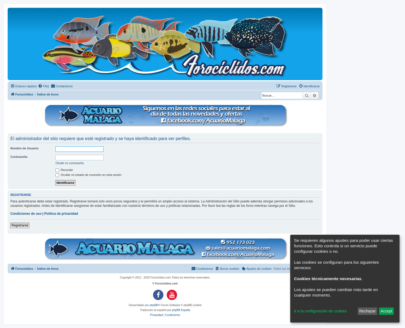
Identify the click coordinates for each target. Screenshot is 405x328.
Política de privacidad (61, 214)
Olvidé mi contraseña (69, 163)
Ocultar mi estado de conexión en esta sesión (88, 174)
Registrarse (19, 225)
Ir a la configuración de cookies (320, 311)
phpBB (154, 305)
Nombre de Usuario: (24, 148)
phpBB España (181, 310)
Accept (386, 311)
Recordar (64, 170)
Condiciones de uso (26, 214)
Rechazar (367, 311)
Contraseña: (19, 156)
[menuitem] (43, 86)
